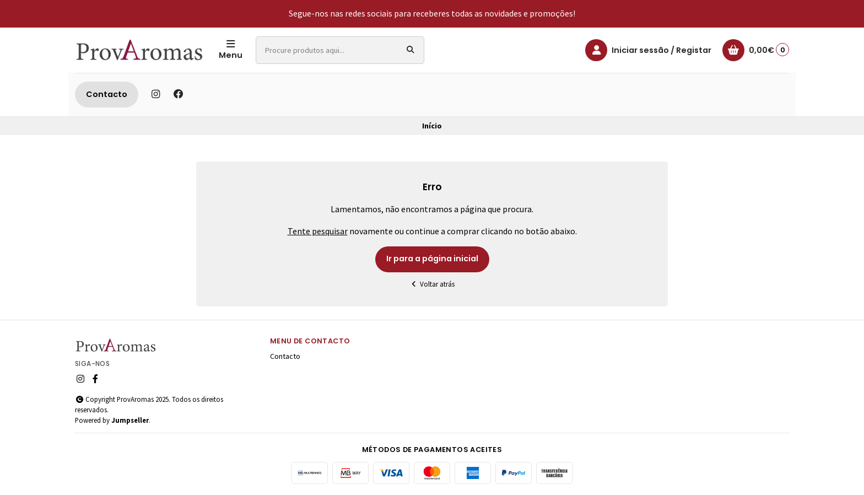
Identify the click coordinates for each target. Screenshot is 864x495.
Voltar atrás (432, 284)
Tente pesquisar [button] (318, 230)
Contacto (106, 94)
